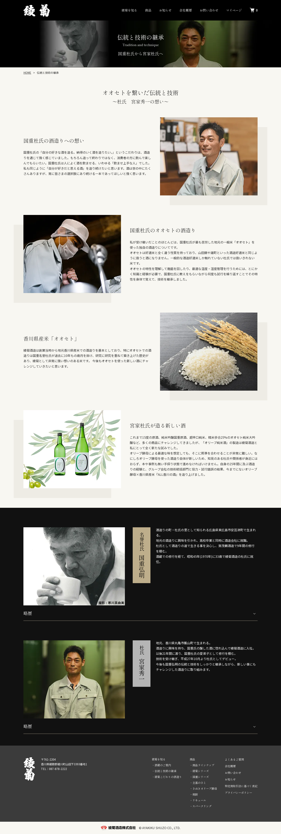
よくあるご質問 (234, 759)
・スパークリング (201, 806)
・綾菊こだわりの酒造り (167, 777)
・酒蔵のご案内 (161, 765)
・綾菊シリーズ (199, 771)
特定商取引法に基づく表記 (241, 786)
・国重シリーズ (199, 777)
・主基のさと (198, 783)
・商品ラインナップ (202, 765)
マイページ (234, 10)
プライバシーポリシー (238, 793)
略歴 (27, 613)
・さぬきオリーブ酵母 (203, 788)
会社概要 (185, 10)
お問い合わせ (209, 10)
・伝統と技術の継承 (164, 771)
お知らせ (165, 10)
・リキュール (198, 800)
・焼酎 (194, 794)
